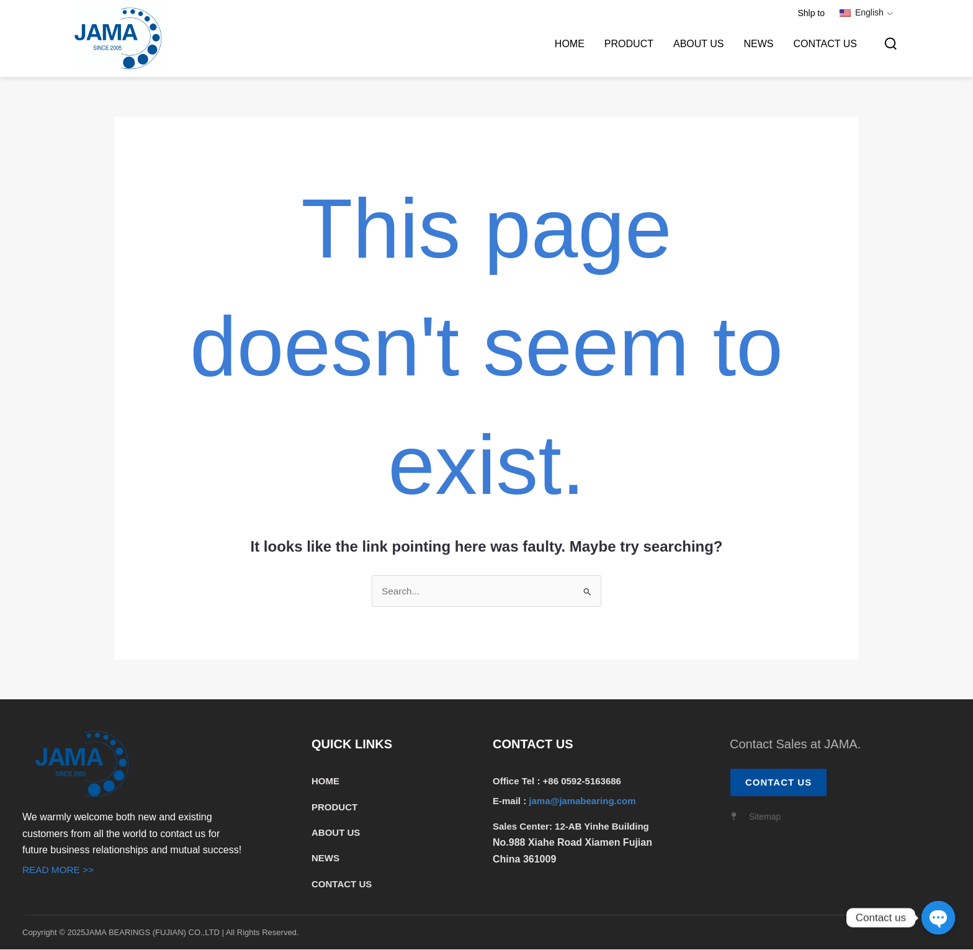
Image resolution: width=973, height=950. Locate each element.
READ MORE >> (59, 871)
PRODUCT (628, 43)
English (862, 12)
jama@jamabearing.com (583, 801)
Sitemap (765, 818)
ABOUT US (698, 43)
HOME (570, 43)
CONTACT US (825, 43)
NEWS (758, 43)
